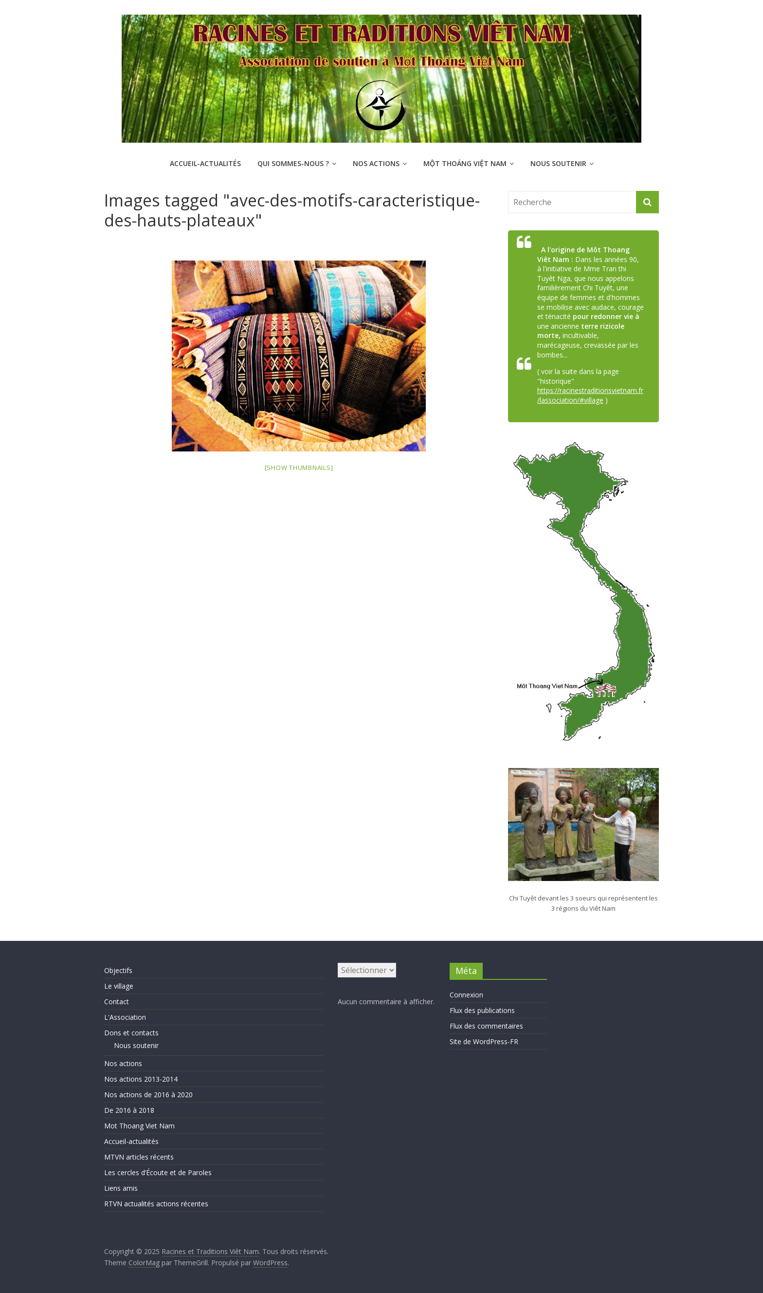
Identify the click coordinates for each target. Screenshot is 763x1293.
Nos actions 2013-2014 (141, 1079)
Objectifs (118, 970)
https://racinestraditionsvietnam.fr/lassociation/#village (590, 395)
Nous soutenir (558, 163)
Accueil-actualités (205, 163)
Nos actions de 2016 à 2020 (148, 1094)
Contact (116, 1001)
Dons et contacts (131, 1032)
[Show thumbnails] (299, 467)
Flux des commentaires (486, 1026)
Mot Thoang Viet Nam (139, 1125)
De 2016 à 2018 (129, 1110)
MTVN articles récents (139, 1157)
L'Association (125, 1017)
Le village (118, 986)
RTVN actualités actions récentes (156, 1203)
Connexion (466, 994)
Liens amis (121, 1188)
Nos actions (376, 163)
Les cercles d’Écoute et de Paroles (158, 1172)
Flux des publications (482, 1010)
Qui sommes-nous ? (293, 163)
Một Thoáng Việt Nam (465, 163)
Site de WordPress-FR (484, 1041)
